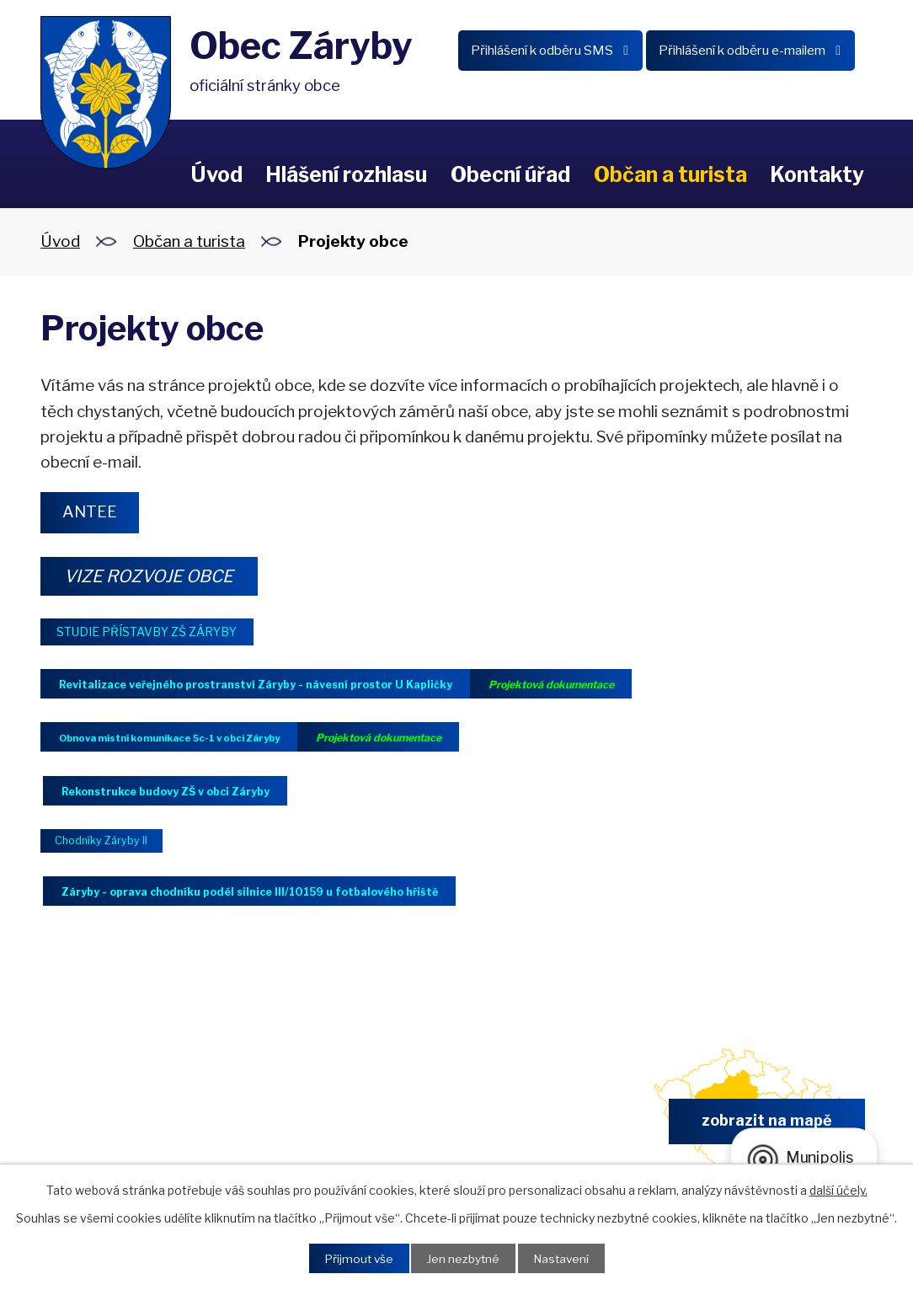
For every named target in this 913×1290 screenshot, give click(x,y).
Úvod (216, 174)
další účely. (838, 1189)
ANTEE (92, 512)
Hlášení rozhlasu (346, 174)
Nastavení (563, 1258)
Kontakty (817, 174)
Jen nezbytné (462, 1258)
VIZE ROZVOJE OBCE (155, 576)
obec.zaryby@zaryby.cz (544, 1131)
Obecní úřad (510, 174)
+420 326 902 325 (329, 1131)
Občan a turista (670, 174)
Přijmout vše (356, 1258)
